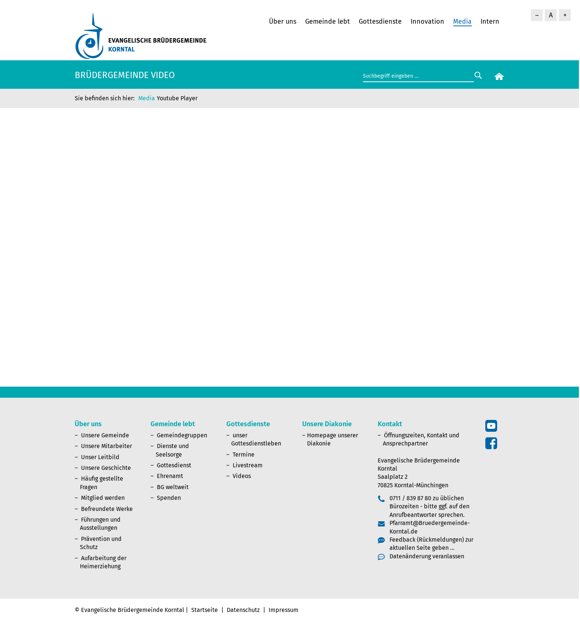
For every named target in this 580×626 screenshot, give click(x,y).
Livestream (248, 465)
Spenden (169, 497)
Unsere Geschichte (106, 467)
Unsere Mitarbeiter (106, 446)
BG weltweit (173, 487)
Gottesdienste (380, 21)
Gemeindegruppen (182, 435)
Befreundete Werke (107, 508)
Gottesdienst (174, 465)
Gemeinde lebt (327, 21)
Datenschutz (243, 609)
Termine (243, 454)
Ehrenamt (170, 475)
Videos (242, 475)
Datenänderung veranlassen (427, 556)
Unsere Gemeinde (105, 435)
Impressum (284, 609)
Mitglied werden (103, 497)
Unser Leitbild (100, 457)
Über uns (282, 21)
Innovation (427, 21)
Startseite (204, 609)
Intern (489, 21)
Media (462, 21)
